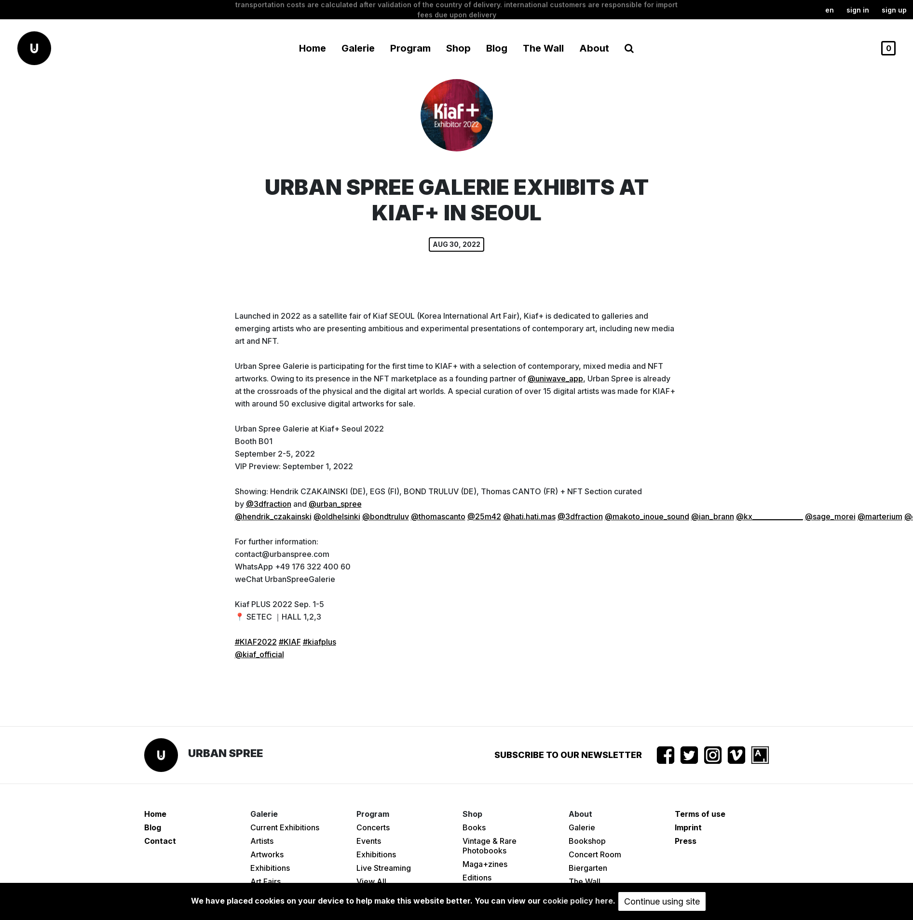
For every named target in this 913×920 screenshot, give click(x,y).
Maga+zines (485, 864)
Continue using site (662, 901)
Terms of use (700, 814)
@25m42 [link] (484, 516)
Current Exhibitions (284, 827)
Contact (160, 841)
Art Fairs (265, 881)
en (829, 10)
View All (371, 881)
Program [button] (410, 48)
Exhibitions (270, 868)
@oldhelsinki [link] (336, 516)
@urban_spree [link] (335, 504)
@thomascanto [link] (438, 516)
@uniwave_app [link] (555, 378)
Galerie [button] (358, 48)
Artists (261, 841)
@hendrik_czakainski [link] (273, 516)
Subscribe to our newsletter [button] (568, 755)
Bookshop (587, 841)
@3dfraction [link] (268, 504)
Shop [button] (458, 48)
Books (474, 827)
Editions (477, 877)
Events (368, 841)
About (594, 48)
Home (312, 48)
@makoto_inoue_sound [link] (647, 516)
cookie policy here (578, 901)
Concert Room (595, 854)
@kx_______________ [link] (769, 516)
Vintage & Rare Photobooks (490, 845)
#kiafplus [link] (319, 642)
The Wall (543, 48)
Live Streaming (383, 868)
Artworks (267, 854)
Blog (496, 48)
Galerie (582, 827)
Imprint (688, 827)
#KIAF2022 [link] (256, 642)
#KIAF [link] (290, 642)
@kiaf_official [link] (259, 654)
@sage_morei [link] (830, 516)
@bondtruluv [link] (385, 516)
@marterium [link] (880, 516)
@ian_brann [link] (712, 516)
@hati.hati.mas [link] (529, 516)
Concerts (373, 827)
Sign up (894, 10)
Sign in (857, 10)
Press (685, 841)
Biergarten (588, 868)
